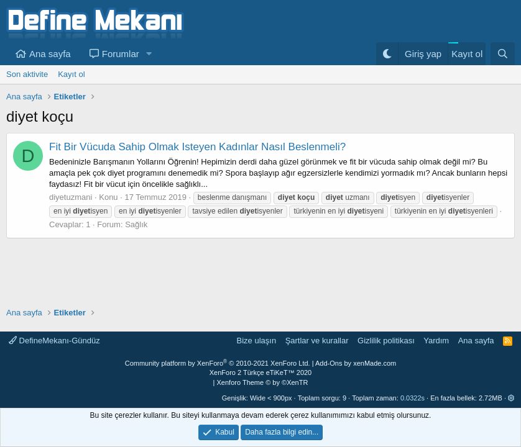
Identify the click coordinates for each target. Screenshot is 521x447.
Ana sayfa (50, 53)
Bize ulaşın (257, 340)
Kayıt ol (71, 74)
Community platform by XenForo (217, 363)
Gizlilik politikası (386, 340)
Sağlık (136, 224)
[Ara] (503, 53)
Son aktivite (27, 74)
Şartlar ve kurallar (317, 340)
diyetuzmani (70, 197)
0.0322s (412, 398)
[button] (149, 53)
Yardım (436, 340)
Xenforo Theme (262, 382)
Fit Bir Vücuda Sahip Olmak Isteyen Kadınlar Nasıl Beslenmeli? (197, 147)
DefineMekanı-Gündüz (54, 340)
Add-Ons (328, 363)
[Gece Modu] (387, 53)
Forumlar (120, 53)
